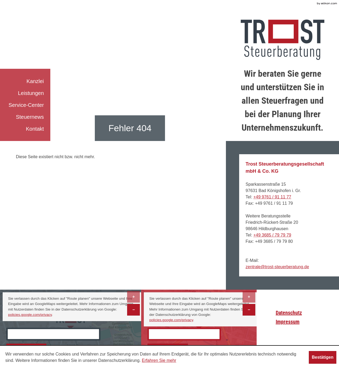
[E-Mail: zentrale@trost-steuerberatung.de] (277, 267)
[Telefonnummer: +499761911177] (272, 197)
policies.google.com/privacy (30, 315)
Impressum (288, 321)
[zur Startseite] (282, 40)
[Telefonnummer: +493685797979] (272, 235)
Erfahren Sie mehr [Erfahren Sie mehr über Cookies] (159, 360)
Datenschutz (289, 312)
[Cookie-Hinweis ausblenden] (322, 357)
